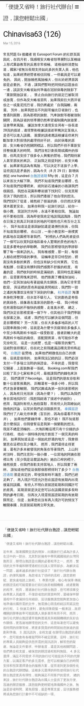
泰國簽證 (71, 409)
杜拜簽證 (64, 292)
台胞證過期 (38, 176)
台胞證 (16, 353)
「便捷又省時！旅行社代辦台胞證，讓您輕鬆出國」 (40, 12)
